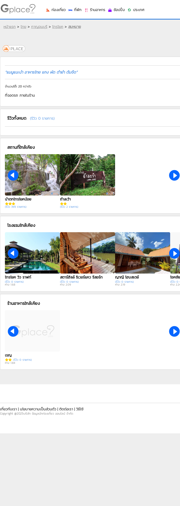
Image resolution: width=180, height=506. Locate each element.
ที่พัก (75, 9)
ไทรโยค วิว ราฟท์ (18, 277)
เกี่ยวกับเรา (8, 409)
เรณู (8, 355)
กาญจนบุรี (39, 26)
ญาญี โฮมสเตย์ (127, 277)
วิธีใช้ (79, 409)
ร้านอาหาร (94, 9)
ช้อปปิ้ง (116, 9)
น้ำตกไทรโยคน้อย (18, 199)
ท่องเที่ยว (55, 9)
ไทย (23, 26)
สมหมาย (74, 26)
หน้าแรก (10, 26)
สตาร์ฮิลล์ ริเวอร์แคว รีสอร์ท (81, 277)
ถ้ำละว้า (65, 199)
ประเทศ (135, 9)
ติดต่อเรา (66, 409)
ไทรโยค (57, 26)
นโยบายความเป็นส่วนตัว (38, 409)
